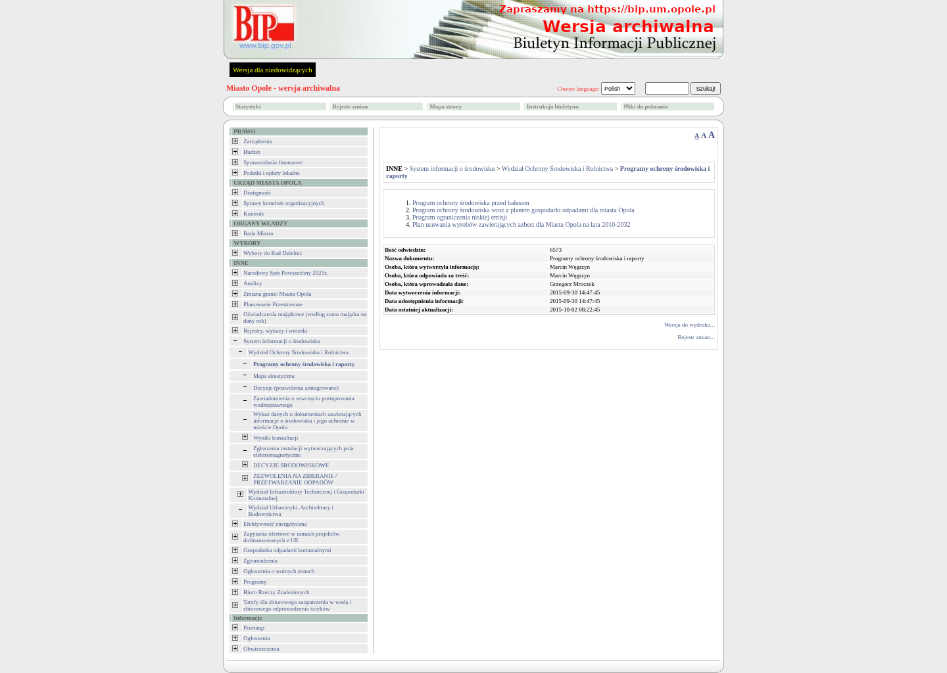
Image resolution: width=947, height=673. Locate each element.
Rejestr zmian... (696, 337)
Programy (255, 581)
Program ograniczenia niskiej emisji (459, 217)
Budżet (251, 152)
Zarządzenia (257, 141)
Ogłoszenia (256, 638)
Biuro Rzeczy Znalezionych (276, 592)
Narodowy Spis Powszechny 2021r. (285, 272)
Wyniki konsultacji (275, 437)
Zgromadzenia (260, 560)
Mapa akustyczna (274, 376)
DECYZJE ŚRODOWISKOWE (291, 465)
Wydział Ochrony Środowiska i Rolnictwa (299, 352)
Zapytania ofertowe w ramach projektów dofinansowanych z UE (291, 537)
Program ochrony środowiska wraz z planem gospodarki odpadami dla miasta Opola (523, 210)
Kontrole (253, 213)
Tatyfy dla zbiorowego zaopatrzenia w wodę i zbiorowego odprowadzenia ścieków (297, 605)
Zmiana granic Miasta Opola (277, 293)
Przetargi (253, 627)
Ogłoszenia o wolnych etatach (278, 571)
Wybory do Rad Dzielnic (273, 253)
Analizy (252, 283)
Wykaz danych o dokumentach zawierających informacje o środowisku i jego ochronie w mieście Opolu (307, 420)
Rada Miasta (258, 233)
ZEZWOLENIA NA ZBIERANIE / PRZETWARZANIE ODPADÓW (295, 479)
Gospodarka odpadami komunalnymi (287, 550)
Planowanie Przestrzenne (273, 304)
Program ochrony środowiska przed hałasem (470, 202)
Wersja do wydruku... (689, 324)
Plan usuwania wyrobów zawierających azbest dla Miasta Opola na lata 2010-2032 (521, 224)
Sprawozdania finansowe (273, 162)
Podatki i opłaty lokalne (271, 173)
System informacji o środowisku (281, 341)
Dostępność (257, 192)
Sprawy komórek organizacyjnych (283, 203)
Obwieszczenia (261, 648)
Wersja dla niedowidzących (272, 70)
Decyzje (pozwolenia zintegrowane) (296, 387)
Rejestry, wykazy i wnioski (275, 330)
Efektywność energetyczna (275, 524)
